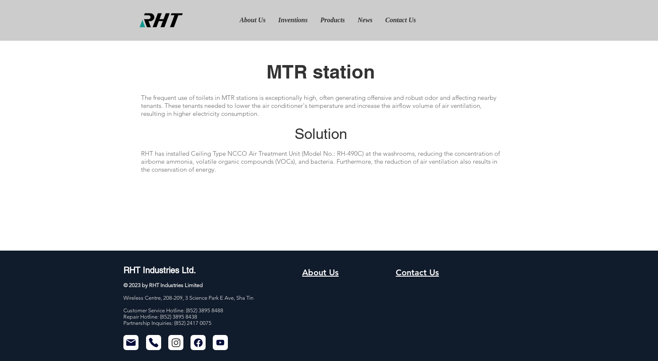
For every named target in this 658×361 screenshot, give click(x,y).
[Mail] (130, 342)
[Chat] (175, 342)
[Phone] (153, 342)
